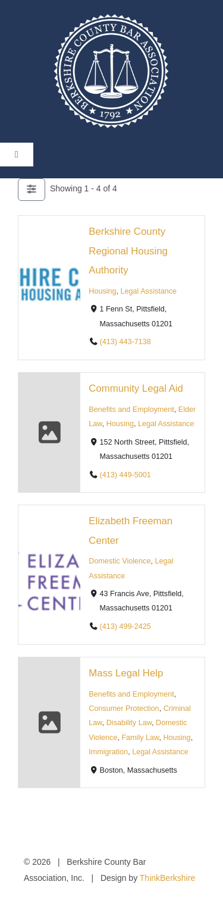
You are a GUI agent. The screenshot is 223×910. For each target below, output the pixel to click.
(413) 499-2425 (125, 627)
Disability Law (129, 723)
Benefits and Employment (131, 409)
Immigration (108, 752)
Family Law (140, 737)
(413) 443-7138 (125, 342)
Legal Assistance (149, 291)
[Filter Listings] (31, 189)
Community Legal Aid (136, 388)
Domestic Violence (119, 562)
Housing (102, 291)
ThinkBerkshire (167, 878)
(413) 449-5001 (125, 475)
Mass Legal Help (126, 673)
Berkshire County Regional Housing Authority (128, 251)
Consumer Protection (124, 708)
